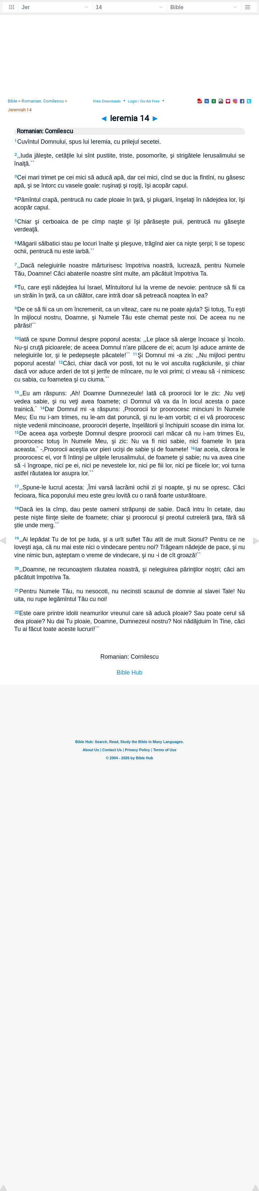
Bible (12, 101)
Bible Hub (129, 672)
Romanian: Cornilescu (43, 101)
